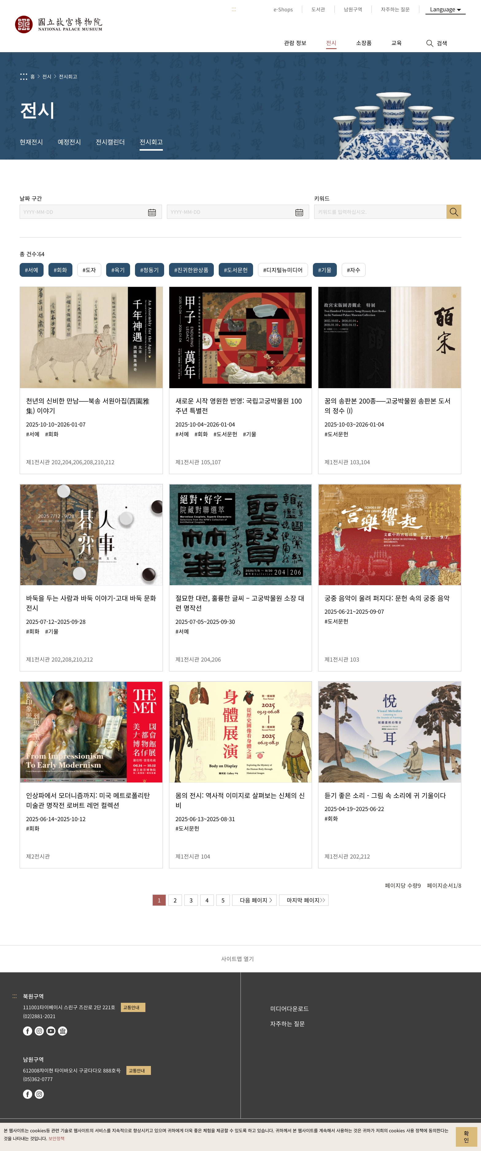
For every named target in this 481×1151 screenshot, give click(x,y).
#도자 (89, 270)
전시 (47, 76)
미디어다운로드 (289, 1008)
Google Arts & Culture (62, 1031)
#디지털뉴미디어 (283, 270)
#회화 (60, 270)
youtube (51, 1031)
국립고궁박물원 (58, 24)
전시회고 (68, 76)
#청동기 (149, 270)
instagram (39, 1031)
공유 (394, 177)
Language (442, 9)
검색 (454, 212)
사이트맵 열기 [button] (237, 959)
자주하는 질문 (287, 1023)
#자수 (353, 270)
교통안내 (131, 1007)
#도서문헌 (236, 270)
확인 (466, 1136)
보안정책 (56, 1138)
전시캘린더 (110, 141)
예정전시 (69, 141)
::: (234, 9)
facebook (27, 1031)
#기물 (325, 270)
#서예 (31, 270)
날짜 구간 (31, 198)
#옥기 (118, 270)
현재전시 (31, 141)
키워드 (322, 198)
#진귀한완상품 (191, 270)
